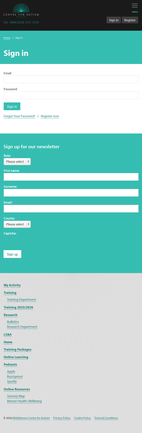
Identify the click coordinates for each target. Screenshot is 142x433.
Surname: (10, 186)
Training (10, 292)
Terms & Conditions (106, 418)
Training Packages (17, 349)
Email (7, 73)
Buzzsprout (15, 376)
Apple (11, 371)
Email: (8, 202)
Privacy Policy (61, 418)
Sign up (12, 254)
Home (7, 37)
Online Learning (16, 357)
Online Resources (17, 389)
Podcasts (10, 364)
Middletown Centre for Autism (31, 418)
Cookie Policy (82, 418)
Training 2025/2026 (18, 307)
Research (11, 315)
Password (10, 89)
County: (9, 218)
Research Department (22, 326)
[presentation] (32, 243)
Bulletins (13, 321)
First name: (11, 170)
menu (135, 12)
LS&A (8, 334)
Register (130, 20)
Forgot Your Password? (19, 116)
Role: (7, 155)
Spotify (12, 381)
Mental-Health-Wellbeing (24, 401)
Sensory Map (16, 396)
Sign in (114, 20)
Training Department (21, 299)
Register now (50, 116)
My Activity (12, 285)
